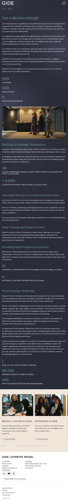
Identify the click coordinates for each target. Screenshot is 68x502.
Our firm (6, 470)
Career (10, 9)
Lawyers (6, 461)
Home (4, 9)
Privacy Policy (6, 495)
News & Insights (9, 468)
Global (5, 466)
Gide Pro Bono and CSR (35, 464)
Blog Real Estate (33, 466)
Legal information (7, 488)
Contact (29, 468)
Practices (7, 464)
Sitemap (4, 490)
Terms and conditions (8, 493)
